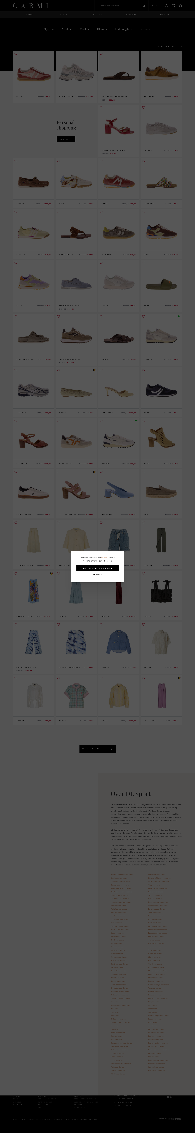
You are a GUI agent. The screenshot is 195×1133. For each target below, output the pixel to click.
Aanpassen (98, 575)
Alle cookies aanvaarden (97, 568)
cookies (105, 557)
